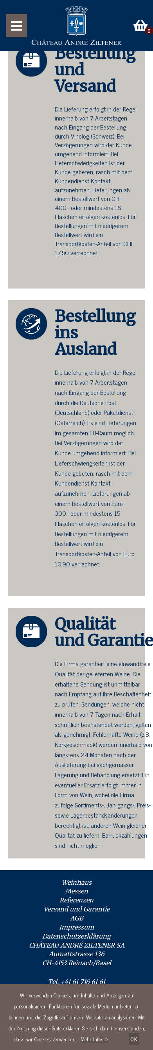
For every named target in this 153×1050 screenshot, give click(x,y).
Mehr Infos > (94, 1038)
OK (134, 1038)
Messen (76, 891)
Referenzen (76, 900)
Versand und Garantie (76, 909)
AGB (76, 918)
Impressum (76, 927)
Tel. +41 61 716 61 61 (76, 982)
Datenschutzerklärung (76, 936)
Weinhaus (76, 882)
